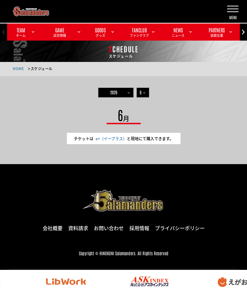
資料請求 (78, 227)
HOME (18, 68)
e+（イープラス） (111, 138)
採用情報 (139, 227)
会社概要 (53, 227)
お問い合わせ (109, 227)
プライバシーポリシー (180, 227)
